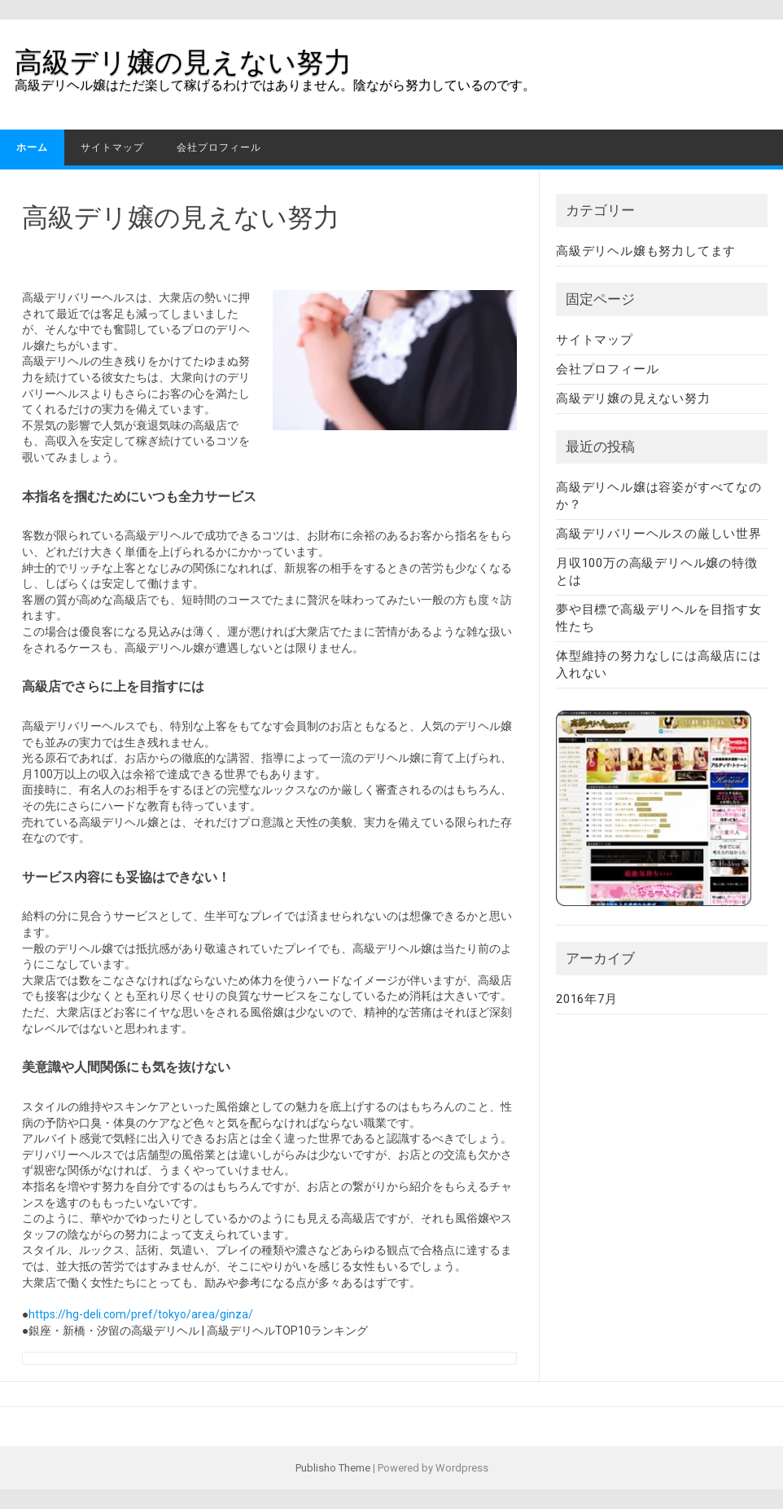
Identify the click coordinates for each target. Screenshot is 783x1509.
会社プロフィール (219, 147)
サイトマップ (112, 147)
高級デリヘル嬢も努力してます (646, 251)
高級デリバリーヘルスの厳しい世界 (659, 533)
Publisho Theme (332, 1468)
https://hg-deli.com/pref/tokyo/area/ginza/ (140, 1314)
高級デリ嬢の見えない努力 (183, 62)
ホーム (32, 147)
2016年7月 (587, 999)
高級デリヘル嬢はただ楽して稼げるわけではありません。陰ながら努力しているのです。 (275, 85)
